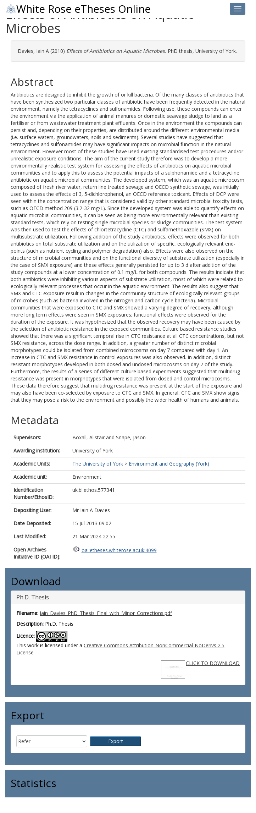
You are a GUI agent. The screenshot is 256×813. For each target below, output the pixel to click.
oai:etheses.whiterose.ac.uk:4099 (119, 550)
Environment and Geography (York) (169, 463)
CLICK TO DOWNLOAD (213, 663)
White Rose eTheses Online (78, 9)
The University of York (97, 463)
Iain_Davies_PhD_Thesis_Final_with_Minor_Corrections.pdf (106, 613)
